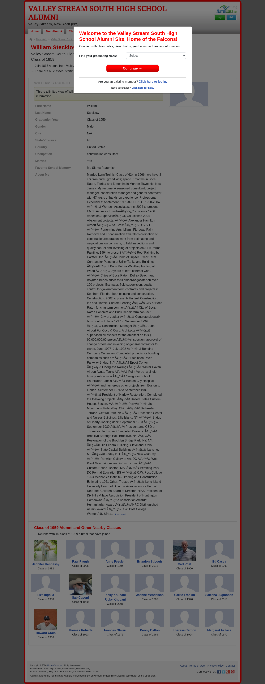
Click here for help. (142, 87)
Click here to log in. (153, 81)
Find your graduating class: (98, 55)
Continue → (132, 68)
